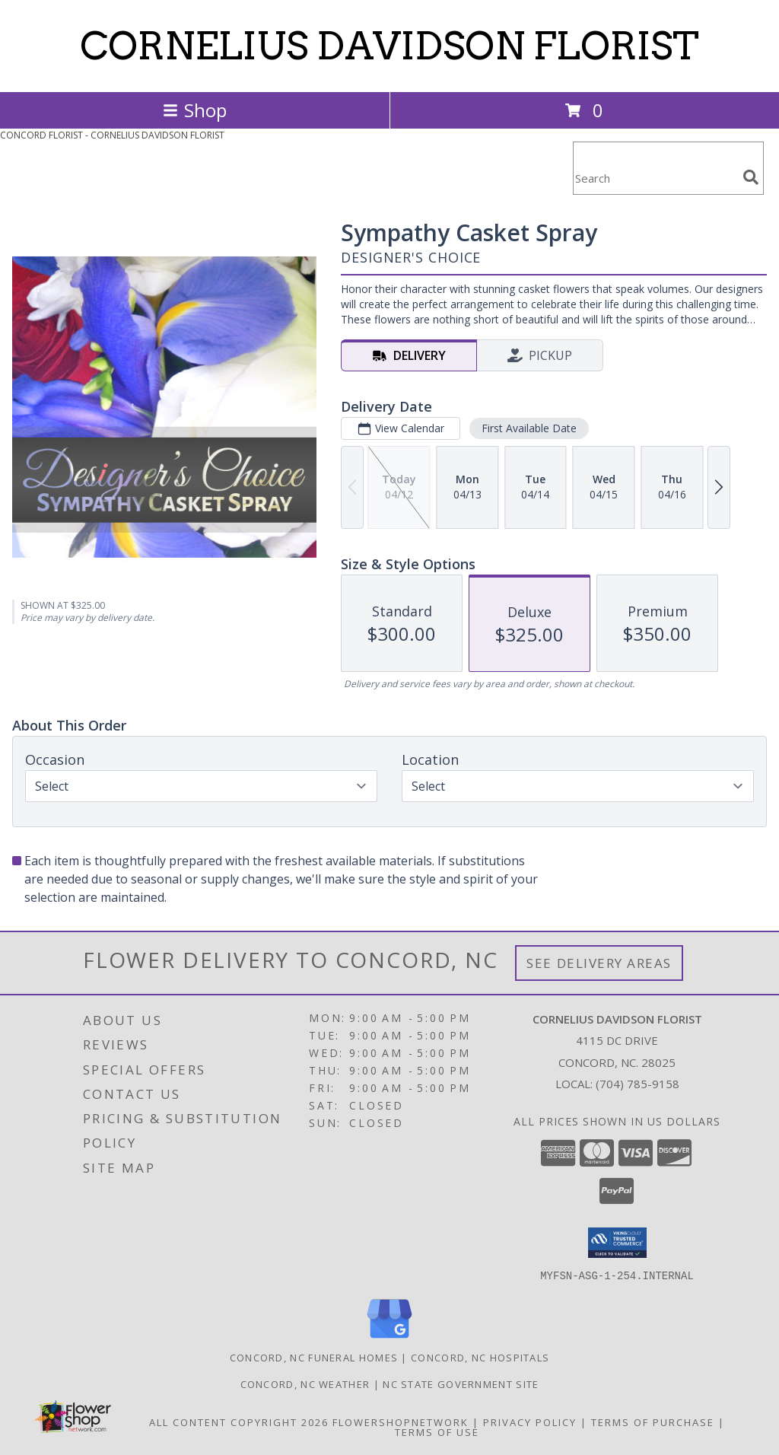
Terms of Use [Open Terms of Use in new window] (437, 1431)
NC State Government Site (461, 1383)
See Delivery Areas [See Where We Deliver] (599, 963)
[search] (751, 177)
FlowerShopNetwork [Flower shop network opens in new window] (400, 1421)
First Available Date (529, 428)
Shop (195, 110)
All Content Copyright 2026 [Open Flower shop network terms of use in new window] (239, 1421)
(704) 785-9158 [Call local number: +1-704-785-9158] (637, 1083)
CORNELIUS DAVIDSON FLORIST (389, 45)
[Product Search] (655, 177)
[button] (617, 1242)
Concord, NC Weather (305, 1383)
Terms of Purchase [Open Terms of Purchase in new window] (652, 1421)
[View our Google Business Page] (389, 1338)
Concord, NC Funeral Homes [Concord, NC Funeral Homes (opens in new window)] (314, 1357)
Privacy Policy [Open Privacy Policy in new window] (530, 1421)
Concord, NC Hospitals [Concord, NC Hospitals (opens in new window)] (480, 1357)
